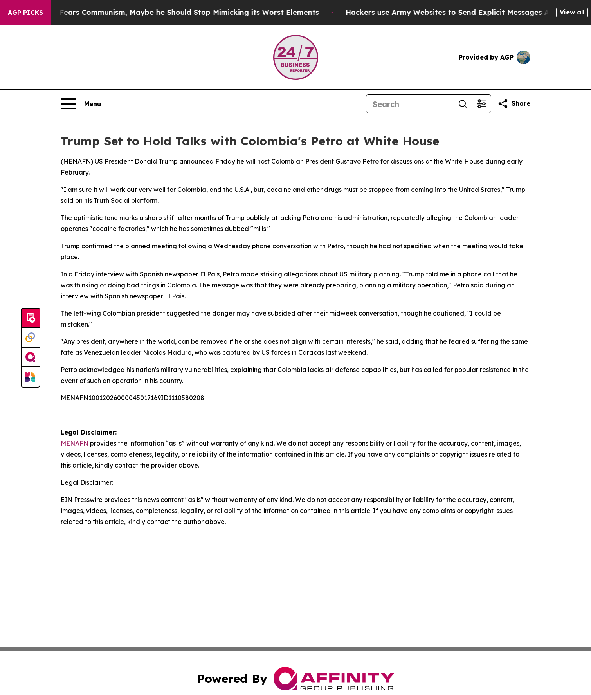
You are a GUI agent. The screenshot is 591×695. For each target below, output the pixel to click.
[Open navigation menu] (81, 104)
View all (572, 12)
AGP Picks (25, 12)
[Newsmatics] (31, 377)
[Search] (409, 104)
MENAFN (77, 161)
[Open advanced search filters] (481, 104)
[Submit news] (31, 318)
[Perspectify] (31, 338)
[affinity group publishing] (31, 357)
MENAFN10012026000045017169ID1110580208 (132, 398)
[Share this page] (513, 104)
